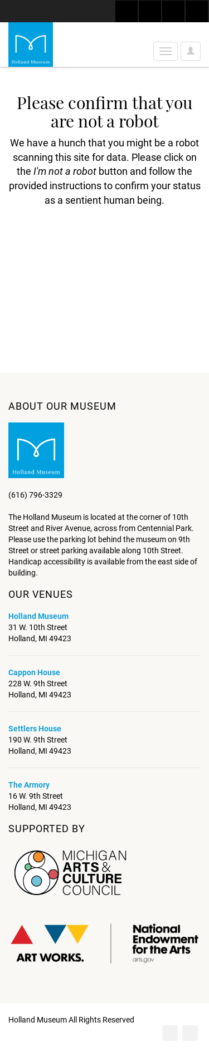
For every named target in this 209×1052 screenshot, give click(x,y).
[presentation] (101, 242)
